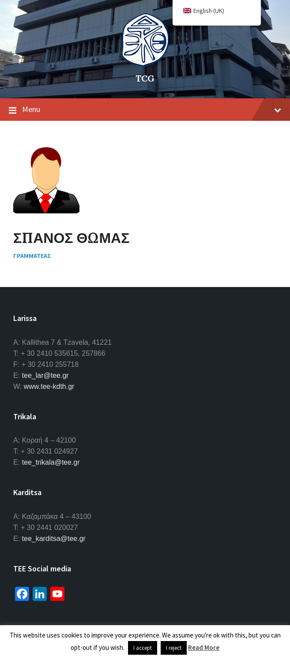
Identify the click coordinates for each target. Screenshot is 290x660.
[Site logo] (145, 63)
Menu (145, 110)
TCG (145, 78)
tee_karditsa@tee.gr (54, 538)
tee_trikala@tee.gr (51, 462)
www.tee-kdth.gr (49, 386)
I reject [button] (173, 648)
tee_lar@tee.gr (45, 375)
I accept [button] (142, 648)
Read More (203, 647)
